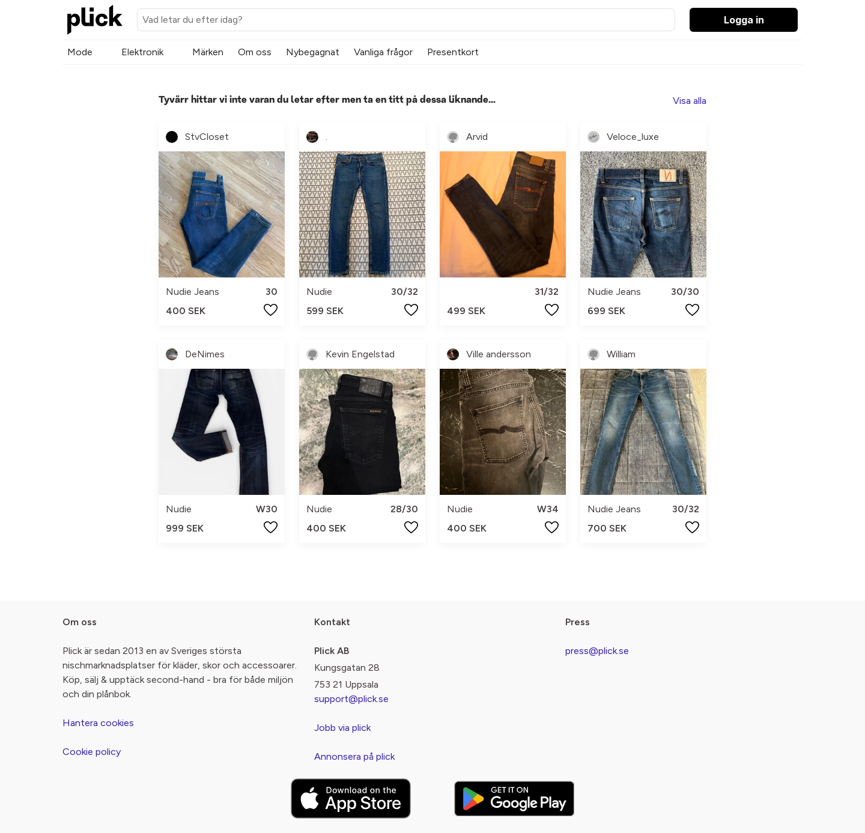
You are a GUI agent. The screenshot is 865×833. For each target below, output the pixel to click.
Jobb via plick (342, 727)
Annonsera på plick (354, 756)
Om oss (255, 52)
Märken (207, 52)
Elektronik (142, 52)
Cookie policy (91, 751)
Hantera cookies (98, 722)
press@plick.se (597, 650)
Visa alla (689, 100)
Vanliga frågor (383, 52)
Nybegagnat (312, 52)
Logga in (744, 20)
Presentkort (453, 52)
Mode (80, 52)
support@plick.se (351, 698)
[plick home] (95, 20)
